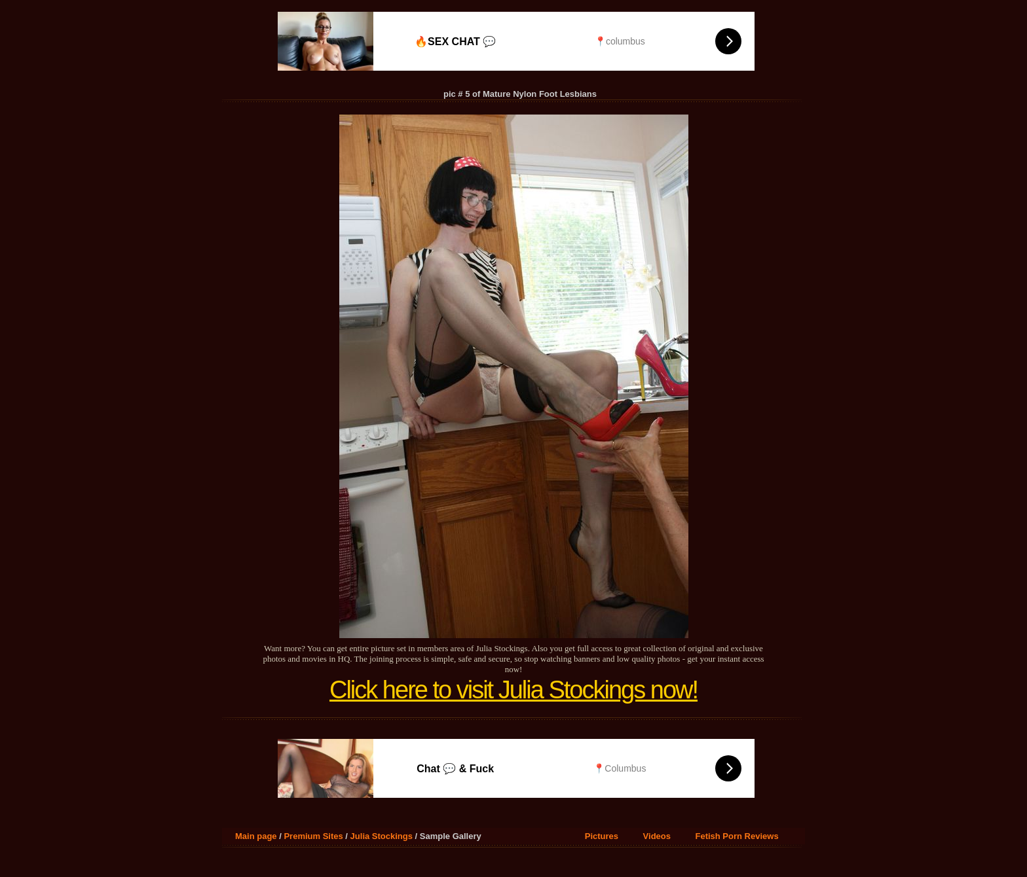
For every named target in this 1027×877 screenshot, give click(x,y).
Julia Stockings (381, 836)
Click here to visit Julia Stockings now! (513, 690)
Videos (657, 836)
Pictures (601, 836)
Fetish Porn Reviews (736, 836)
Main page (256, 836)
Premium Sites (313, 836)
